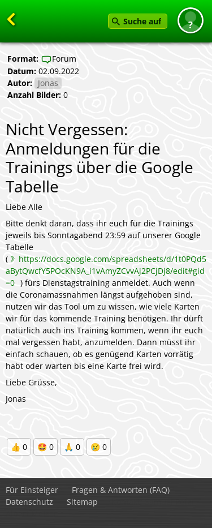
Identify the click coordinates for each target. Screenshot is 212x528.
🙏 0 (72, 446)
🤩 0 (45, 446)
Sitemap (82, 501)
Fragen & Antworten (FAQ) (121, 489)
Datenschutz (29, 501)
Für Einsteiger (32, 489)
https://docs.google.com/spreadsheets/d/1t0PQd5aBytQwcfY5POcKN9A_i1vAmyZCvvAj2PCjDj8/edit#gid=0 (106, 271)
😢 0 (98, 446)
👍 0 (19, 446)
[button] (190, 20)
